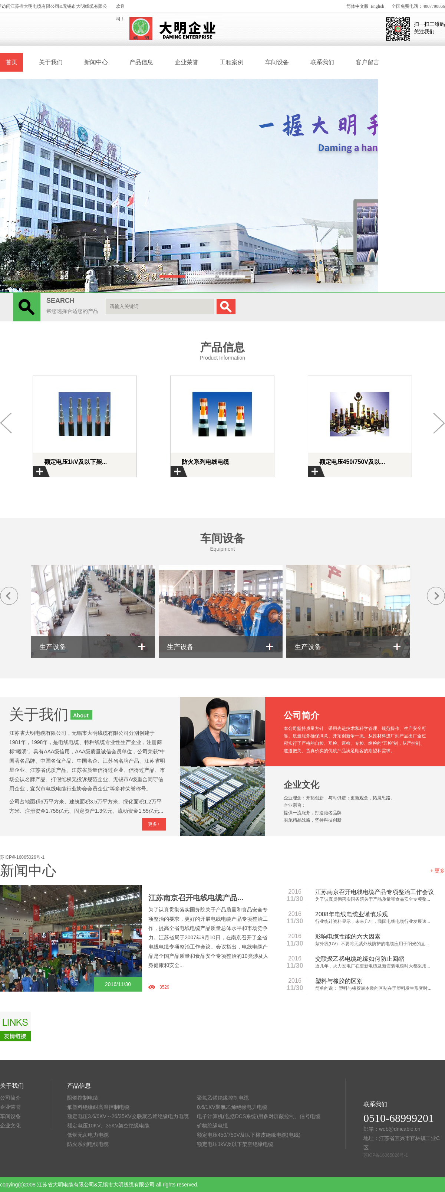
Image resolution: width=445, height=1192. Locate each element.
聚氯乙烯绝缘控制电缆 (223, 1098)
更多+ (153, 824)
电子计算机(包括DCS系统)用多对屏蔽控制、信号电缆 (258, 1116)
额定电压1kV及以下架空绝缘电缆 (235, 1144)
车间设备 (277, 62)
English (377, 6)
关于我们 (51, 62)
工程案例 (232, 62)
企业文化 (10, 1126)
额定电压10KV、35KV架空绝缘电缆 (108, 1126)
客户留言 (367, 62)
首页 (11, 62)
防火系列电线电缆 (88, 1144)
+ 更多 (437, 871)
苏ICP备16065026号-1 (22, 857)
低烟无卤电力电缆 (88, 1135)
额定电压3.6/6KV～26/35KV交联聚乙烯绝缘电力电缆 (128, 1116)
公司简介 (10, 1098)
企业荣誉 (186, 62)
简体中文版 (357, 6)
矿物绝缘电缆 (212, 1126)
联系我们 (322, 62)
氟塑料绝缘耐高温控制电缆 (98, 1107)
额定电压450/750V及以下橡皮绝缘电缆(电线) (248, 1135)
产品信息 (141, 62)
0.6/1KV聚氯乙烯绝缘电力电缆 (232, 1107)
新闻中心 (96, 62)
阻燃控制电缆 (82, 1098)
